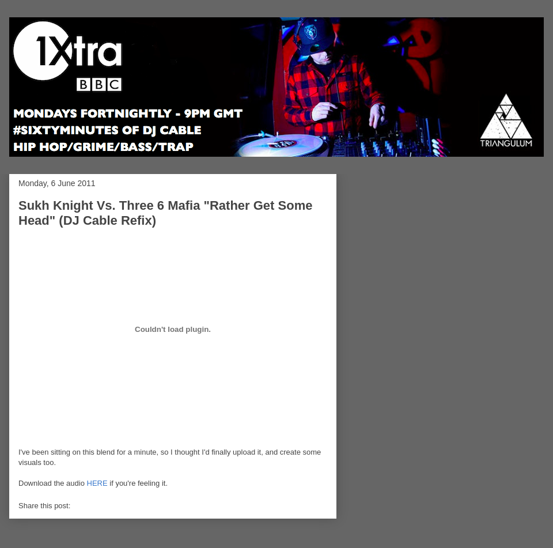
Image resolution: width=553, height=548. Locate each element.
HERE (97, 483)
